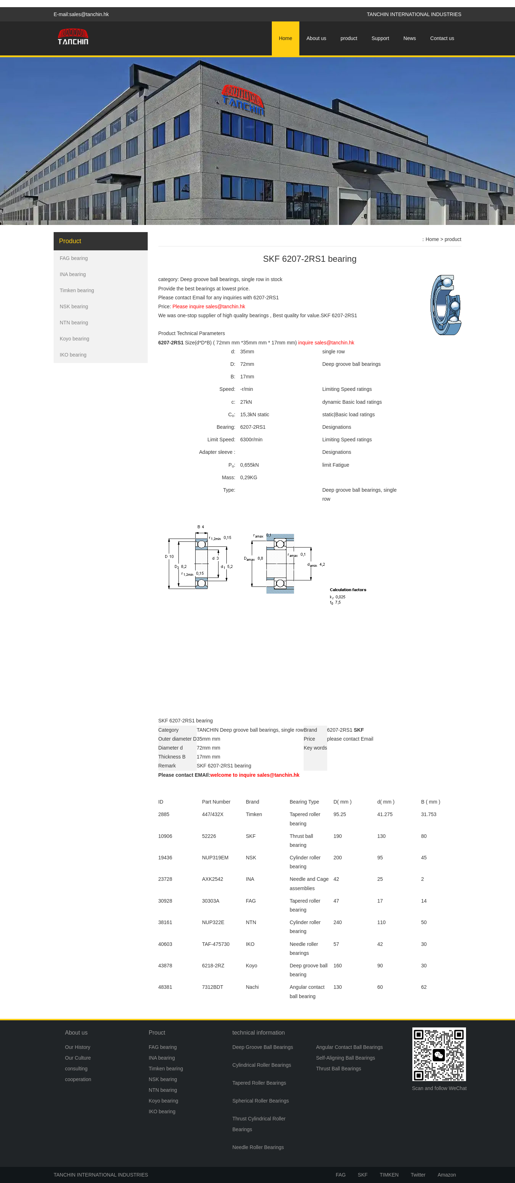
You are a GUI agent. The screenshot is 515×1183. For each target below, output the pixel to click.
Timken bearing (77, 290)
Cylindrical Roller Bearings (261, 1065)
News (409, 38)
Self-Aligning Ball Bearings (345, 1058)
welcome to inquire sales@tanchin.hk (254, 775)
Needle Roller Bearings (258, 1147)
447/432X (213, 814)
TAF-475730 (216, 944)
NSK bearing (74, 306)
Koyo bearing (74, 339)
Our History (77, 1047)
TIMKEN (389, 1175)
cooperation (78, 1079)
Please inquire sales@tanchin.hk (208, 306)
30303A (210, 901)
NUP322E (213, 922)
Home (285, 38)
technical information (258, 1033)
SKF (363, 1175)
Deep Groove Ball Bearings (262, 1047)
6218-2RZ (213, 965)
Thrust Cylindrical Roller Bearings (259, 1124)
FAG (341, 1175)
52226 (209, 836)
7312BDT (212, 987)
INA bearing (73, 274)
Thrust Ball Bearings (338, 1068)
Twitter (418, 1175)
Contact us (442, 38)
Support (380, 38)
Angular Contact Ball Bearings (349, 1047)
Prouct (157, 1033)
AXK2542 (212, 879)
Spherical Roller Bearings (260, 1101)
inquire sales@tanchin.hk (326, 342)
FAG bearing (74, 258)
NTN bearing (74, 322)
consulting (76, 1068)
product (348, 38)
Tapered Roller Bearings (259, 1083)
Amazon (447, 1175)
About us (316, 38)
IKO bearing (73, 355)
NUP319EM (215, 857)
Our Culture (78, 1058)
